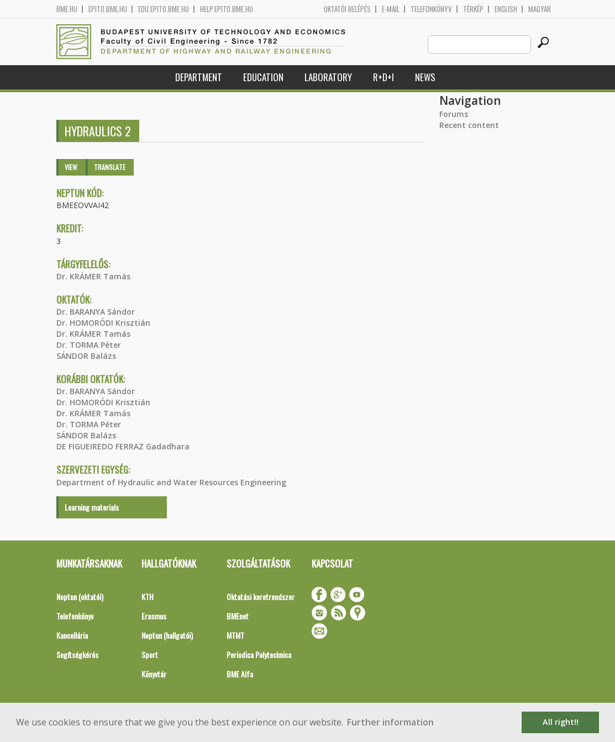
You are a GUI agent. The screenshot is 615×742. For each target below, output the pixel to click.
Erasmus (153, 616)
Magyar (539, 9)
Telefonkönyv (431, 9)
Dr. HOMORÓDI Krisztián (103, 322)
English (506, 9)
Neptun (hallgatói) (167, 635)
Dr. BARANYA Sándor (95, 311)
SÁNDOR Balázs (86, 356)
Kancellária (72, 635)
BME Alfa (240, 674)
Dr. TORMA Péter (88, 345)
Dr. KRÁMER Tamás (93, 276)
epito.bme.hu (107, 9)
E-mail (391, 9)
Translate (109, 167)
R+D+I (383, 77)
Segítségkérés (77, 654)
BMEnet (238, 616)
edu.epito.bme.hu (163, 9)
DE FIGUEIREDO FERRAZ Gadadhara (123, 446)
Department (198, 77)
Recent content (469, 125)
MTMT (235, 635)
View (71, 167)
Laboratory (328, 77)
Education (263, 77)
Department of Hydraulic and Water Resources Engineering (171, 482)
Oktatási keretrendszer (261, 596)
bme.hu (66, 9)
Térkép (473, 9)
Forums (453, 114)
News (425, 77)
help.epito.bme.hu (226, 9)
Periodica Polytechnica (259, 654)
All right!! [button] (561, 722)
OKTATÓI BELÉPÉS (347, 9)
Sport (149, 654)
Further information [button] (390, 722)
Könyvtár (153, 674)
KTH (147, 596)
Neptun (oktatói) (79, 596)
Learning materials (92, 507)
